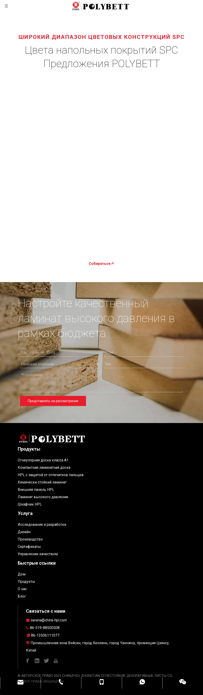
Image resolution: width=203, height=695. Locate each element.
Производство (30, 539)
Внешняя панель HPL (36, 489)
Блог (22, 596)
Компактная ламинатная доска (44, 467)
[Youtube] (56, 661)
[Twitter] (46, 661)
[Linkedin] (37, 661)
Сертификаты (29, 546)
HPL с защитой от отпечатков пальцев (51, 475)
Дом (22, 574)
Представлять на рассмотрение (53, 401)
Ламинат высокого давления (43, 497)
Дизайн (24, 532)
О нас (22, 589)
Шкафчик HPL (30, 504)
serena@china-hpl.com (49, 620)
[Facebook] (27, 661)
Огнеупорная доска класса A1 (43, 460)
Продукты (26, 581)
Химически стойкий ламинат (42, 482)
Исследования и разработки (42, 524)
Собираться (101, 263)
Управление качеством (38, 554)
